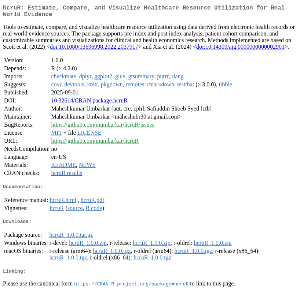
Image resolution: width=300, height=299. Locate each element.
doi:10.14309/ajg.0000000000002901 (240, 49)
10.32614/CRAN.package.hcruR (89, 103)
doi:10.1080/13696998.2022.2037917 (94, 49)
